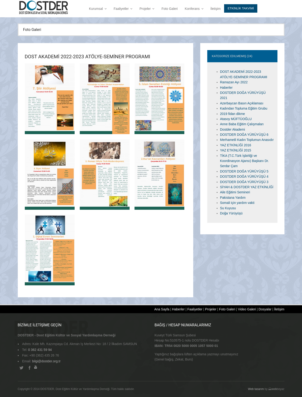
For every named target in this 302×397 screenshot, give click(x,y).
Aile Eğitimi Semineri (235, 192)
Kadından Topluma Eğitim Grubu (243, 108)
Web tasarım (256, 389)
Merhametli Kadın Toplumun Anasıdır (247, 140)
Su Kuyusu (228, 208)
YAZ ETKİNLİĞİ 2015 (235, 150)
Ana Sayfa (162, 309)
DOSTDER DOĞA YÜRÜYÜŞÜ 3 (244, 182)
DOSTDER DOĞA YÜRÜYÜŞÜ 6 (244, 134)
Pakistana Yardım (233, 197)
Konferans (194, 9)
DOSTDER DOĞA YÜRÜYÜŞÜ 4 (244, 176)
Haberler (226, 87)
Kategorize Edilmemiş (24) (232, 56)
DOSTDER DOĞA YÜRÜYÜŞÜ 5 (244, 171)
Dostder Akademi (232, 129)
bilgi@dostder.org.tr (46, 361)
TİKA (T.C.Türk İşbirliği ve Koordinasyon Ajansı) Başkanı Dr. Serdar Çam (244, 161)
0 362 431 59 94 (40, 350)
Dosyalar (264, 309)
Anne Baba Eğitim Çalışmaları (242, 124)
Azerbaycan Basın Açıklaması (241, 103)
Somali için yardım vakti (237, 203)
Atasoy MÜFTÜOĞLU (236, 119)
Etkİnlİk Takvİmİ (241, 8)
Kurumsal (98, 9)
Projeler (146, 9)
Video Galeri (247, 309)
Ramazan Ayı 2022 (234, 82)
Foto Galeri (169, 9)
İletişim (216, 9)
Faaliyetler (123, 9)
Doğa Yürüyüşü (231, 213)
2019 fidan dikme (232, 114)
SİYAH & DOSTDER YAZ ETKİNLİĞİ (246, 187)
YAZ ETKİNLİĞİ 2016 (235, 145)
